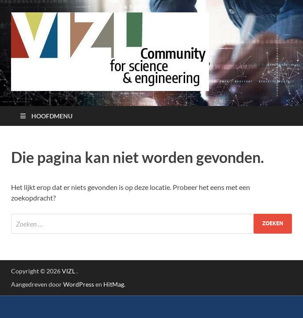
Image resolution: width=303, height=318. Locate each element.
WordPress (78, 284)
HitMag (113, 284)
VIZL (68, 271)
